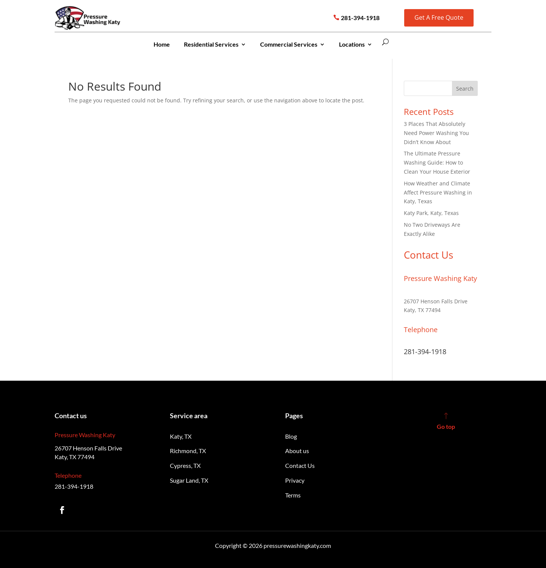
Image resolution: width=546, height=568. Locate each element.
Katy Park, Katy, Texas (431, 213)
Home (162, 44)
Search (465, 88)
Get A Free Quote (438, 17)
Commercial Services (288, 44)
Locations (352, 44)
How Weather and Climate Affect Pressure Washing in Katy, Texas (438, 192)
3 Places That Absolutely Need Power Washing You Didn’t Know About (436, 133)
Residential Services (211, 44)
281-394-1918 (360, 17)
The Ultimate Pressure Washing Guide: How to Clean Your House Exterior (437, 162)
